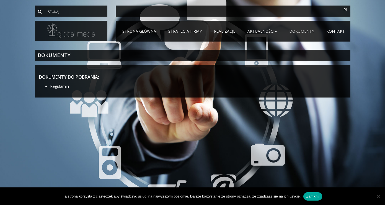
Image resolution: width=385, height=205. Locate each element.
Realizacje (224, 31)
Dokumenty (301, 31)
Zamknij (312, 196)
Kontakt (335, 31)
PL (345, 9)
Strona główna (139, 31)
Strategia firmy (185, 31)
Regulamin (59, 86)
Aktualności (262, 31)
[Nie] (378, 196)
